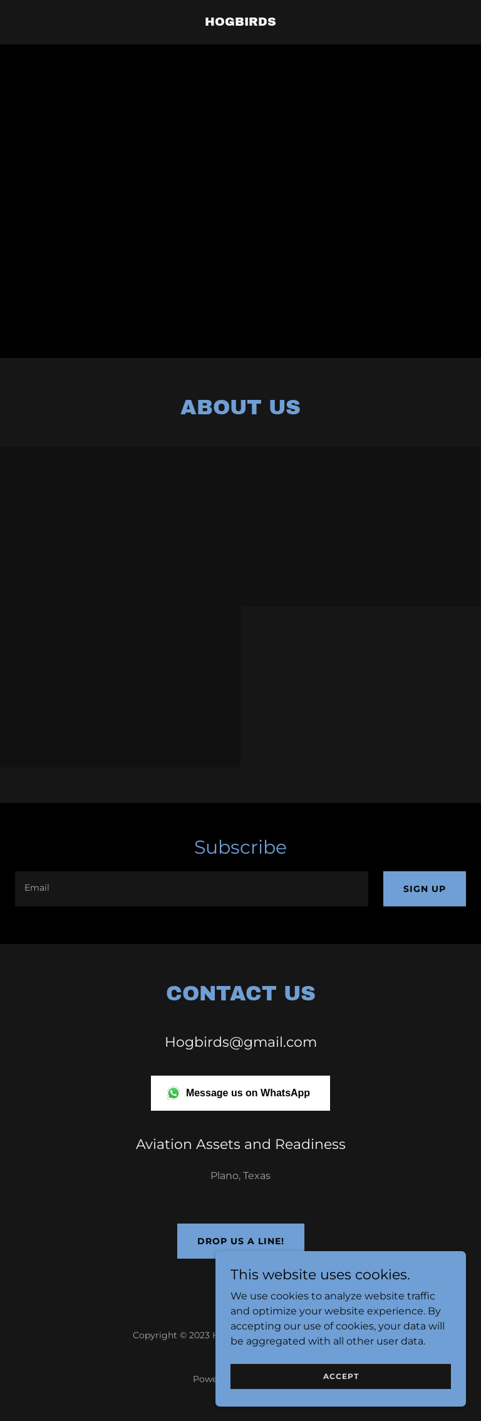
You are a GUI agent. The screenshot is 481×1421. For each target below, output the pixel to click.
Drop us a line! (240, 1241)
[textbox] (191, 888)
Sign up (424, 888)
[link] (240, 22)
